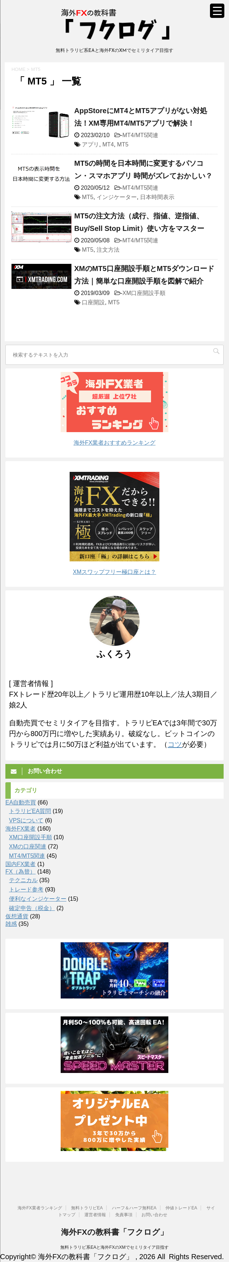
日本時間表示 (157, 197)
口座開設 (93, 302)
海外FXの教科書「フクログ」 (114, 1232)
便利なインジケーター (37, 899)
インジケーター (117, 197)
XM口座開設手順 (143, 293)
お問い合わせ (154, 1214)
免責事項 (123, 1214)
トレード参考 (26, 889)
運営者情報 (95, 1214)
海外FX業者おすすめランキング (114, 443)
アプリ (90, 144)
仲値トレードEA (181, 1207)
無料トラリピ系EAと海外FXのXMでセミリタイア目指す (114, 1247)
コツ (175, 744)
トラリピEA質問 (30, 811)
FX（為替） (20, 872)
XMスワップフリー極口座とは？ (114, 572)
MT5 (122, 144)
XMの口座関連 (27, 846)
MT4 (108, 144)
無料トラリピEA (87, 1207)
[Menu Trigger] (217, 11)
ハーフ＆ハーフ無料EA (134, 1207)
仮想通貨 (16, 916)
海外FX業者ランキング (40, 1207)
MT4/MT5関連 (140, 135)
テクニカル (23, 880)
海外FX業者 (20, 829)
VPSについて (26, 820)
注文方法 (108, 250)
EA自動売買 (20, 802)
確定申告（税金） (32, 908)
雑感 (11, 924)
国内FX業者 (20, 864)
